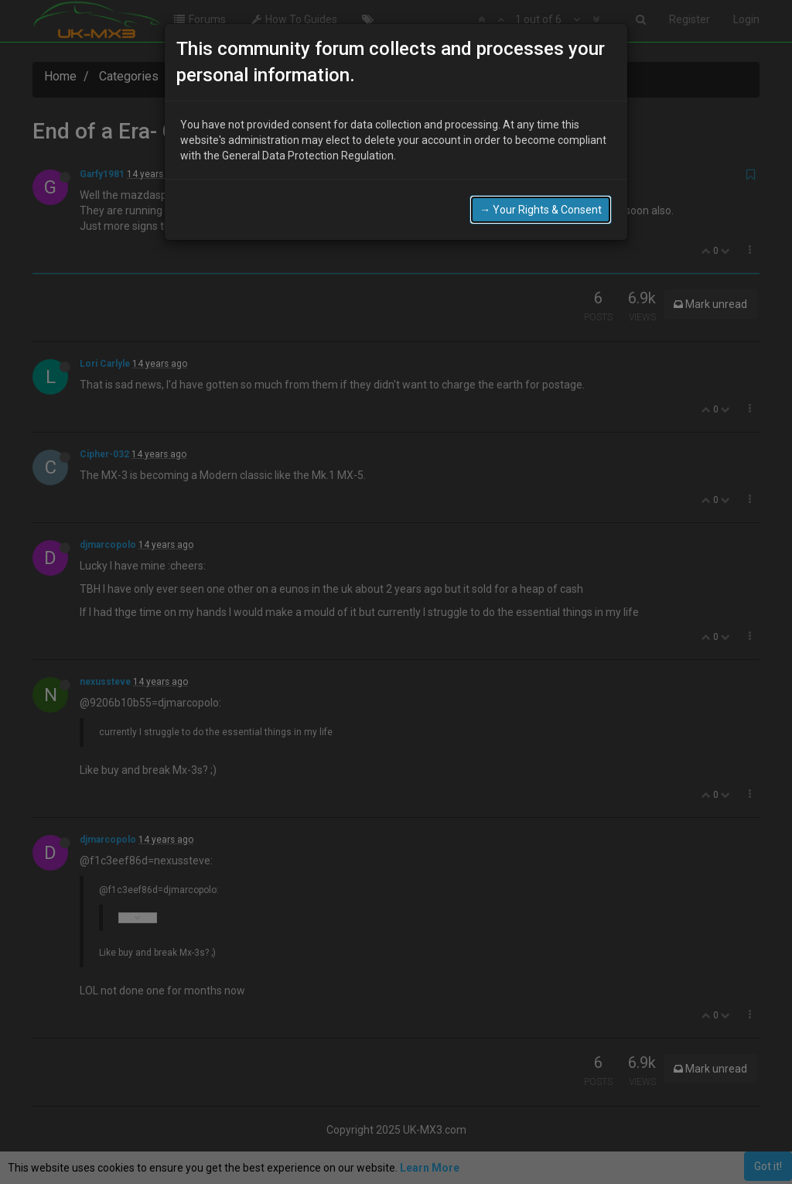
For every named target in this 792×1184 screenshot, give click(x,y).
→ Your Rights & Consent (541, 206)
